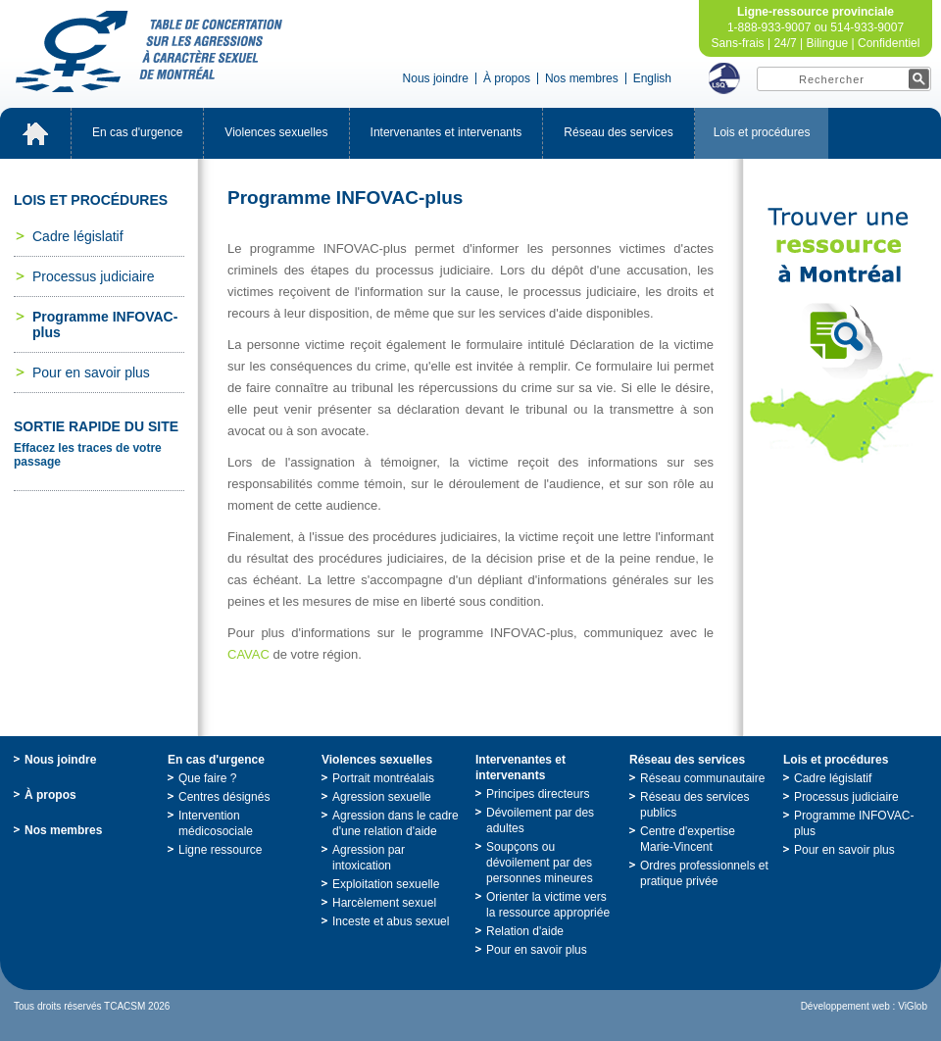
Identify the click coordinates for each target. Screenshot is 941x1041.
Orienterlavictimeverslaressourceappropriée (548, 904)
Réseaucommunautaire (702, 778)
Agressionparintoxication (368, 857)
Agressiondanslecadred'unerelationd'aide (395, 823)
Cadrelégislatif (78, 236)
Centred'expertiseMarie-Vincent (687, 839)
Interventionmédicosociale (215, 823)
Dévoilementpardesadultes (540, 820)
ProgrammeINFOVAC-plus (104, 324)
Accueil (35, 133)
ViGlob (912, 1006)
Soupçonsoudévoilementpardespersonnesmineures (539, 862)
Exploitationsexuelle (385, 884)
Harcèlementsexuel (384, 903)
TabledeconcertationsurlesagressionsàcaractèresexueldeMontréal (149, 51)
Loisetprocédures (762, 132)
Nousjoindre (436, 78)
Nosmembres (582, 78)
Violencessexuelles (275, 132)
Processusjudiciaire (93, 276)
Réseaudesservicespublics (694, 804)
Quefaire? (207, 778)
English (652, 78)
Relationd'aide (525, 931)
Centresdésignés (224, 797)
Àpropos (506, 78)
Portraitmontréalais (383, 778)
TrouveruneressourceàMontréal (842, 335)
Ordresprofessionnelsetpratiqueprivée (704, 873)
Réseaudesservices (618, 132)
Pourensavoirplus (91, 372)
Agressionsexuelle (381, 797)
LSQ (724, 78)
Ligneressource (220, 850)
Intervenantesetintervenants (446, 132)
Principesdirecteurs (537, 794)
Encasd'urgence (137, 132)
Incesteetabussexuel (390, 921)
